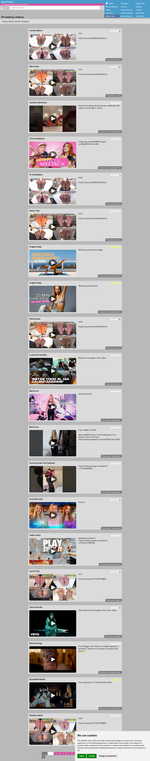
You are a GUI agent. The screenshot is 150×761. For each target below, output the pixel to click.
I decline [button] (91, 756)
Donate (139, 6)
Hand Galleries (126, 16)
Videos (108, 10)
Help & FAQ (140, 3)
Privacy (139, 10)
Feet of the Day (127, 10)
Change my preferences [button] (107, 756)
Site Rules (125, 3)
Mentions (109, 13)
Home (111, 3)
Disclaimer (140, 13)
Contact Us (140, 16)
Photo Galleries (111, 6)
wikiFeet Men (110, 16)
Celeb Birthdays (127, 13)
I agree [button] (81, 756)
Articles (124, 6)
